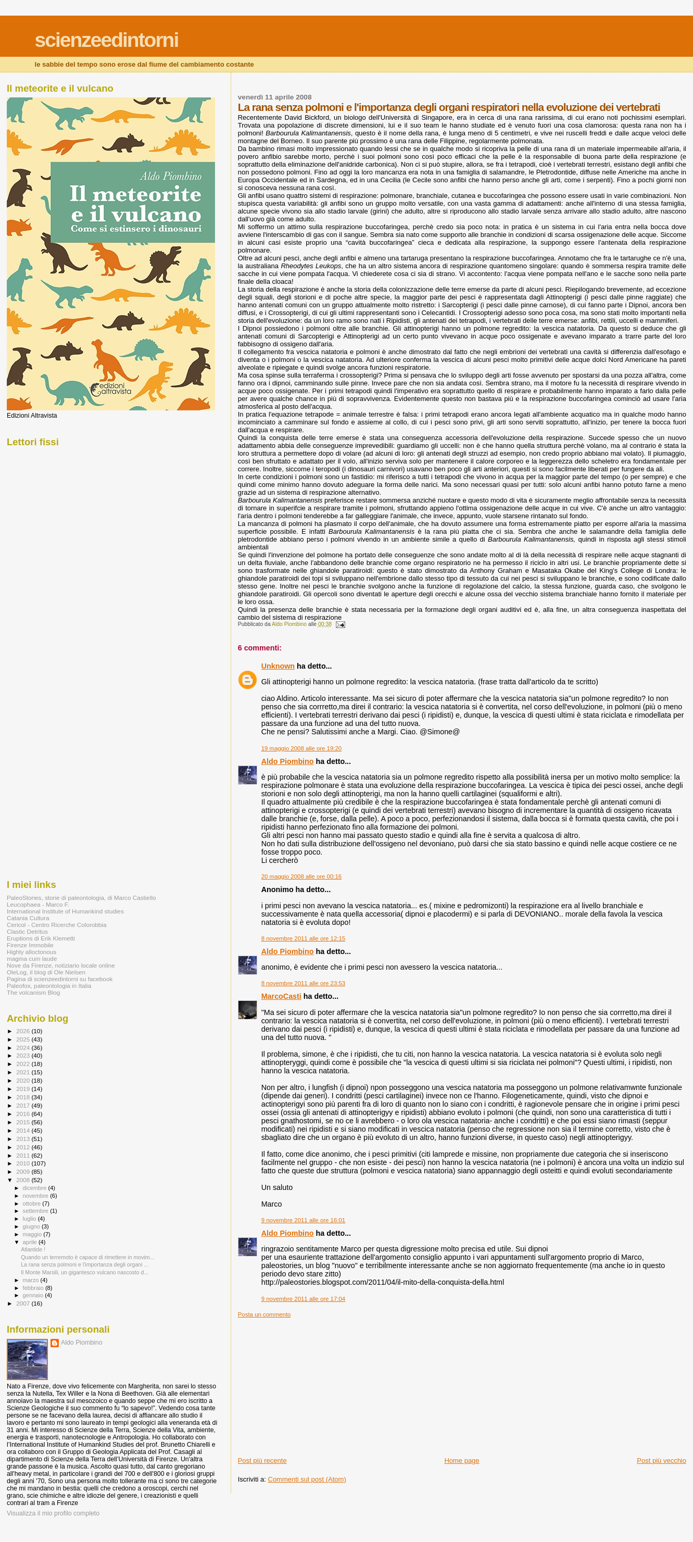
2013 (23, 1138)
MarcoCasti (281, 996)
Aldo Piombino (287, 761)
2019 (23, 1088)
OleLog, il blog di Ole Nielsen (46, 972)
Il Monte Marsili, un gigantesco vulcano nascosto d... (84, 1272)
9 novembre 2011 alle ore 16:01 (303, 1220)
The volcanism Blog (33, 992)
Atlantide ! (33, 1249)
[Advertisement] (316, 1383)
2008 (23, 1179)
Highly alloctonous (31, 951)
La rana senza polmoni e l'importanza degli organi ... (84, 1264)
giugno (32, 1226)
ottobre (33, 1203)
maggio (33, 1234)
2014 (23, 1130)
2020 (23, 1080)
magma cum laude (32, 958)
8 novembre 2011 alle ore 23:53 (303, 983)
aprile (31, 1242)
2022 (23, 1063)
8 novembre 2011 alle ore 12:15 (303, 938)
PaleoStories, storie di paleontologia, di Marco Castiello (81, 897)
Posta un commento (264, 1314)
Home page (461, 1460)
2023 (23, 1055)
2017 (23, 1105)
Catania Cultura (28, 917)
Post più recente (262, 1460)
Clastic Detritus (27, 931)
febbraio (34, 1288)
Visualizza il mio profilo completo (53, 1513)
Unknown (278, 666)
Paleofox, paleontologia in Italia (49, 985)
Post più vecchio (661, 1460)
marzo (32, 1280)
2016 (23, 1113)
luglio (30, 1218)
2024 (23, 1047)
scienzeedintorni (107, 40)
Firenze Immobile (30, 945)
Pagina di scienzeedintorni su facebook (59, 978)
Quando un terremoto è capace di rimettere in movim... (87, 1257)
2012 (23, 1147)
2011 (23, 1155)
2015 (23, 1122)
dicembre (35, 1188)
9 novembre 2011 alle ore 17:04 (303, 1299)
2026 (23, 1030)
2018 (23, 1097)
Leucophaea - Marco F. (38, 904)
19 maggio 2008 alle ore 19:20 (301, 748)
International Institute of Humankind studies (65, 911)
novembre (37, 1196)
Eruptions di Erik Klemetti (41, 938)
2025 (23, 1039)
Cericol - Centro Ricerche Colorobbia (56, 924)
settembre (37, 1211)
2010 (23, 1163)
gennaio (34, 1295)
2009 (23, 1171)
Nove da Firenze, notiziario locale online (61, 965)
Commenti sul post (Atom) (307, 1479)
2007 (23, 1303)
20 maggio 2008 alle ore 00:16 (301, 876)
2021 (23, 1072)
